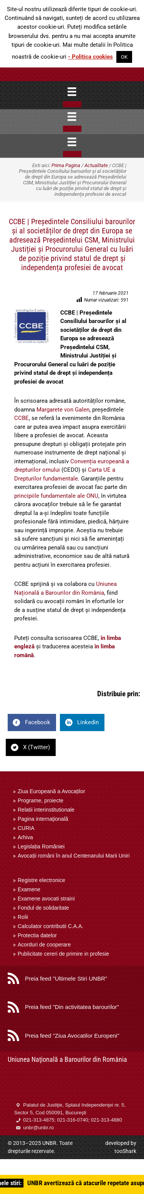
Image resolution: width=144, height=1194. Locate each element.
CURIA (26, 828)
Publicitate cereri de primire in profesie (63, 954)
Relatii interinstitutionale (46, 810)
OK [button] (124, 57)
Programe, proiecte (40, 800)
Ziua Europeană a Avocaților (51, 791)
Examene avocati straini (46, 899)
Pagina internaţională (43, 819)
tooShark (125, 1151)
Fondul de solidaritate (43, 908)
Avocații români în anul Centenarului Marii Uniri (74, 856)
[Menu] (71, 91)
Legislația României (41, 846)
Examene (29, 889)
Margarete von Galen (62, 409)
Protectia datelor (37, 935)
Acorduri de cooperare (44, 944)
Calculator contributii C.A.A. (50, 926)
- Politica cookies (90, 56)
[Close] (72, 104)
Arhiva (25, 837)
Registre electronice (41, 880)
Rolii (23, 917)
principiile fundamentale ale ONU (56, 495)
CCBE (21, 418)
